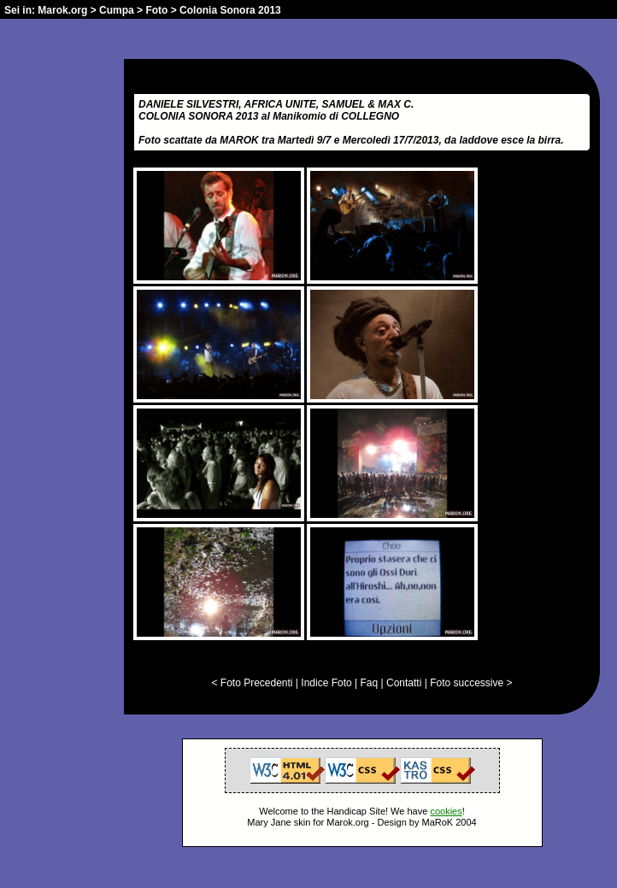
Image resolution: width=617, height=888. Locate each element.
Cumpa (116, 10)
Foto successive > (471, 683)
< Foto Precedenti (251, 683)
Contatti (403, 683)
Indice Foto (326, 683)
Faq (370, 683)
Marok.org (62, 10)
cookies (445, 811)
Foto (156, 10)
